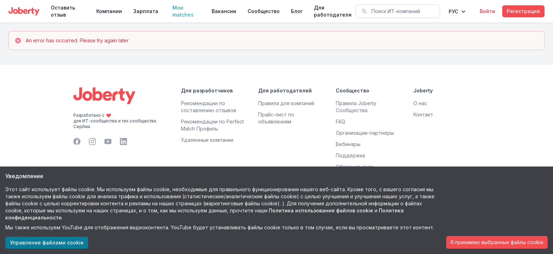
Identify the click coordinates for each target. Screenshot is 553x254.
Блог (297, 11)
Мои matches (183, 11)
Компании (109, 11)
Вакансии (224, 11)
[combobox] (398, 11)
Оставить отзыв (63, 11)
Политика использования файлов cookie (321, 210)
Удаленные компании (207, 140)
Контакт (423, 114)
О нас (420, 103)
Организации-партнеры (365, 133)
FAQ (340, 122)
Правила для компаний (286, 103)
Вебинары (348, 144)
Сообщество (264, 11)
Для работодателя (333, 11)
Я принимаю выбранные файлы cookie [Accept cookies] (496, 242)
